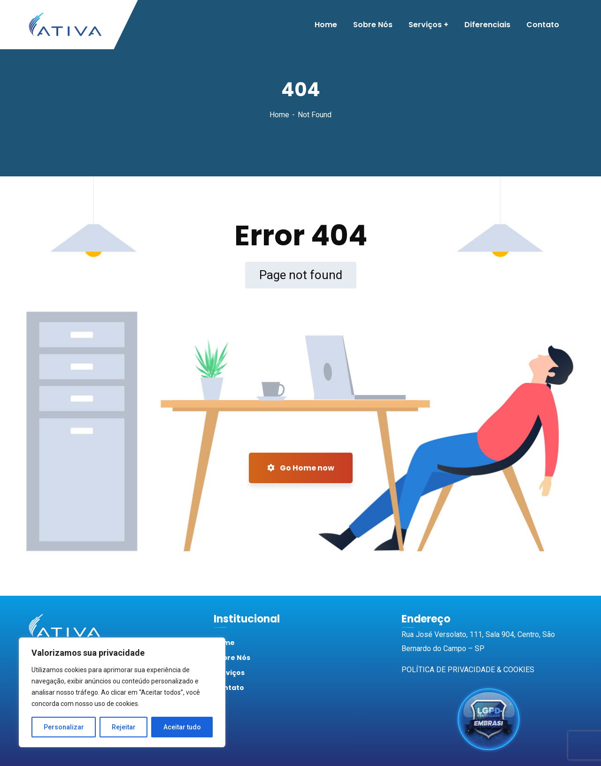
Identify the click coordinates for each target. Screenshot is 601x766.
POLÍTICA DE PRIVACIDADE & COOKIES (467, 669)
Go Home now (300, 468)
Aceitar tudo (182, 727)
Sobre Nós (232, 657)
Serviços (229, 672)
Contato (229, 687)
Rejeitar (124, 727)
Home (279, 114)
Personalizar (64, 727)
